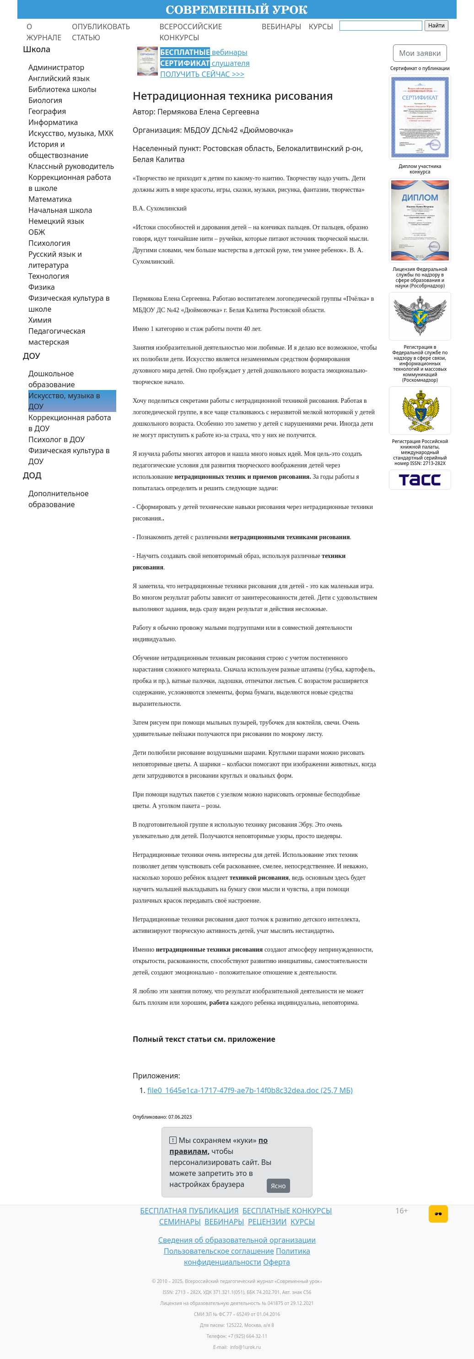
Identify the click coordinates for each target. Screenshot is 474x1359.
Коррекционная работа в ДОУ (69, 422)
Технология (48, 276)
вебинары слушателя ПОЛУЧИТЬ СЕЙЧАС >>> (205, 63)
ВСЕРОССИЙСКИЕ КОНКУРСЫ (190, 32)
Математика (50, 199)
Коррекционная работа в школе (69, 182)
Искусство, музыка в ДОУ (64, 400)
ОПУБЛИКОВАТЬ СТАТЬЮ (101, 32)
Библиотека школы (62, 89)
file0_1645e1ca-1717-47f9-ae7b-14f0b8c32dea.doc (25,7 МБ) (250, 1090)
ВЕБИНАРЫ (282, 27)
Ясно (278, 1185)
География (47, 111)
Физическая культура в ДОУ (69, 455)
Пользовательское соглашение (219, 1251)
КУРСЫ (321, 27)
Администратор (56, 67)
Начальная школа (60, 210)
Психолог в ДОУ (56, 439)
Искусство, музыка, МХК (70, 133)
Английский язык (59, 78)
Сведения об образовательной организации (237, 1240)
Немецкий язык (56, 221)
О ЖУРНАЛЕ (44, 32)
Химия (40, 320)
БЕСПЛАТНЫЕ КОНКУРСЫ (287, 1211)
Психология (49, 243)
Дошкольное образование (51, 379)
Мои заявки (420, 53)
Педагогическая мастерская (57, 336)
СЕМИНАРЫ (180, 1222)
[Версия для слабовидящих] (438, 1214)
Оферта (276, 1262)
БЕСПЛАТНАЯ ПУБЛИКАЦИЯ (189, 1211)
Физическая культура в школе (69, 303)
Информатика (53, 122)
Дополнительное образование (58, 498)
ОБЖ (36, 232)
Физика (41, 287)
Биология (45, 100)
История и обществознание (58, 149)
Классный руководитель (71, 166)
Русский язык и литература (55, 259)
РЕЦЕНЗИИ (267, 1222)
